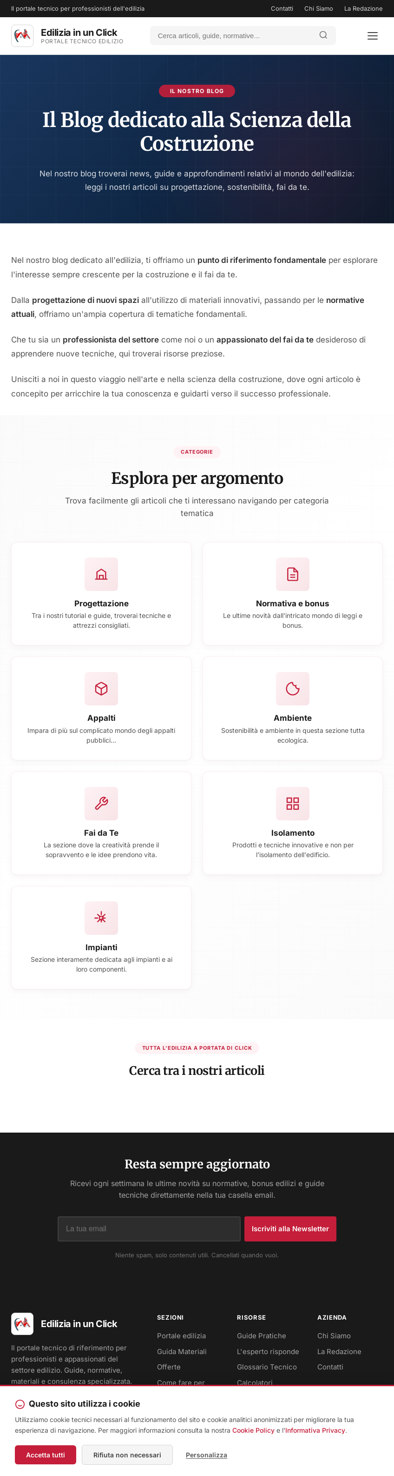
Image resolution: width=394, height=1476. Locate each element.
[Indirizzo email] (149, 1228)
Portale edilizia (181, 1335)
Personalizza (206, 1455)
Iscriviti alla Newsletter (290, 1228)
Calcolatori (255, 1382)
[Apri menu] (372, 36)
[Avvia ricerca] (323, 36)
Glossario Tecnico (267, 1366)
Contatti (282, 8)
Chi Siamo (318, 8)
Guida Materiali (182, 1351)
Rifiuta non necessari (127, 1455)
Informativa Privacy (315, 1430)
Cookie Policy (253, 1430)
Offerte (169, 1366)
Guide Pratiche (261, 1335)
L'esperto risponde (268, 1351)
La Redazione (363, 8)
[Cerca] (231, 36)
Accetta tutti (45, 1455)
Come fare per (181, 1382)
